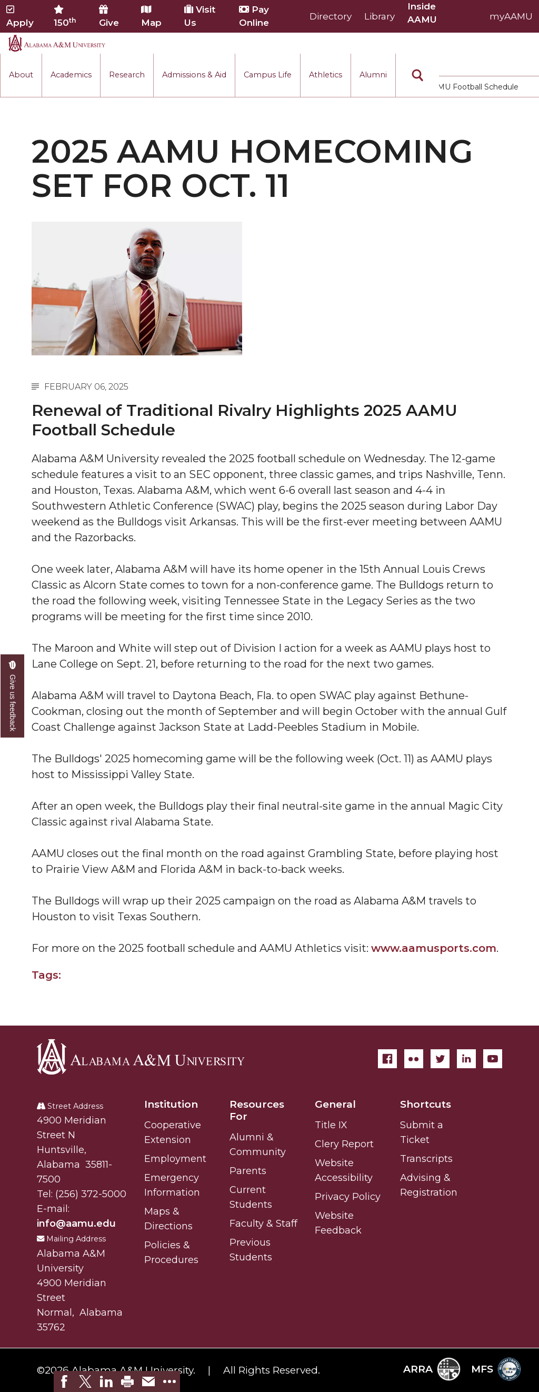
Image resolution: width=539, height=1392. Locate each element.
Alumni (373, 74)
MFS (496, 1369)
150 (65, 16)
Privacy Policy (348, 1196)
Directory (331, 16)
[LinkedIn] (466, 1058)
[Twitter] (440, 1058)
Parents (247, 1171)
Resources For (256, 1110)
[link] (64, 1381)
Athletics (325, 74)
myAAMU (511, 16)
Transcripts (426, 1159)
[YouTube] (492, 1058)
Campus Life (268, 74)
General (335, 1104)
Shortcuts (425, 1104)
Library (379, 16)
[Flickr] (413, 1058)
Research (127, 74)
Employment (175, 1159)
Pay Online (254, 16)
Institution (171, 1104)
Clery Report (344, 1144)
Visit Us (199, 16)
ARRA (432, 1369)
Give (109, 16)
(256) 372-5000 (90, 1194)
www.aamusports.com (433, 948)
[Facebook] (387, 1058)
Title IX (331, 1125)
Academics (71, 74)
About (21, 74)
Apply (20, 16)
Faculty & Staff (263, 1223)
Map (151, 16)
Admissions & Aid (194, 74)
